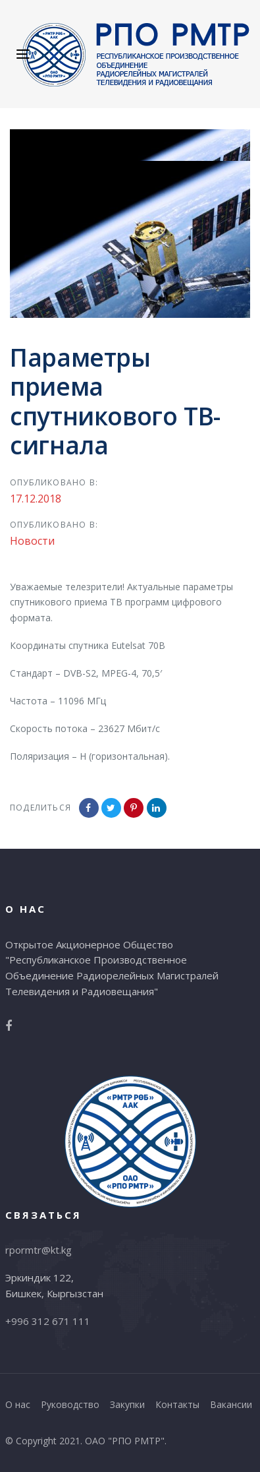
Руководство (70, 1404)
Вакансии (231, 1404)
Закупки (127, 1404)
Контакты (177, 1404)
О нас (17, 1404)
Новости (32, 541)
